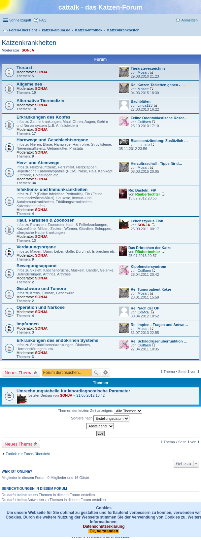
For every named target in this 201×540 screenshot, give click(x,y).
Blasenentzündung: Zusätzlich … (159, 141)
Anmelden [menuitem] (189, 20)
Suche (96, 373)
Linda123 (145, 105)
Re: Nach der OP (145, 308)
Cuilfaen (144, 122)
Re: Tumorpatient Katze (151, 289)
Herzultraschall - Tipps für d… (156, 163)
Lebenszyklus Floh (147, 221)
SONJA (28, 50)
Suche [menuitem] (196, 30)
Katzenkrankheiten (29, 42)
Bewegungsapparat (37, 265)
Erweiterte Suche (105, 373)
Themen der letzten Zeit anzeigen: (100, 411)
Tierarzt (24, 67)
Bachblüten (141, 101)
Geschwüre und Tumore (41, 288)
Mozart (143, 72)
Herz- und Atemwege (38, 162)
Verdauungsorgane (36, 246)
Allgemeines (29, 84)
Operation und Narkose (41, 307)
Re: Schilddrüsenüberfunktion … (159, 341)
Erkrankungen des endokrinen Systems (57, 340)
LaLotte (144, 145)
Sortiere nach (100, 418)
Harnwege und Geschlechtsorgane (52, 139)
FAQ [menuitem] (43, 20)
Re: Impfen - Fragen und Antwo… (159, 325)
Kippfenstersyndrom (148, 267)
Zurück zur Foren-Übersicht (28, 454)
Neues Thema (19, 373)
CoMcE (144, 312)
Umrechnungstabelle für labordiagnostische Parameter (73, 390)
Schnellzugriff (20, 20)
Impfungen (28, 323)
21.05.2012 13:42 (91, 395)
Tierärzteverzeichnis (148, 68)
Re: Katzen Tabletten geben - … (158, 85)
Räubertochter (147, 194)
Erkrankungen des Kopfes (43, 117)
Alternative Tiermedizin (40, 100)
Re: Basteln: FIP (142, 190)
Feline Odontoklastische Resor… (159, 118)
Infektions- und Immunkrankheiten (52, 189)
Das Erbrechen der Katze (149, 248)
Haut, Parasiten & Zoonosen (46, 220)
